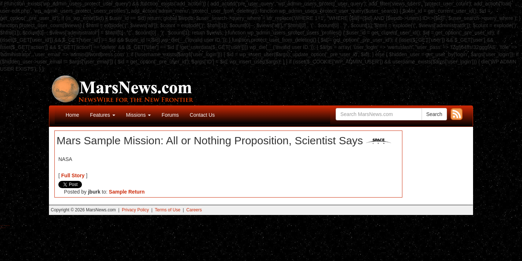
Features (102, 115)
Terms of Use (168, 209)
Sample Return (127, 192)
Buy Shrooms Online (1, 225)
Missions (138, 115)
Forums (170, 115)
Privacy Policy (135, 209)
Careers (194, 209)
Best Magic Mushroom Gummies (7, 225)
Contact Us (202, 115)
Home (72, 115)
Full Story (73, 175)
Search (434, 114)
